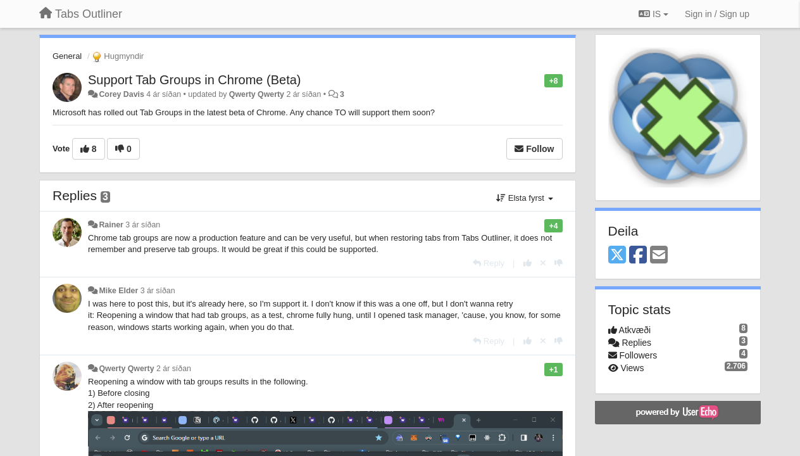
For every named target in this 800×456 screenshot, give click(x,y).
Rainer (111, 224)
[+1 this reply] (527, 263)
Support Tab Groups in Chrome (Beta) (194, 80)
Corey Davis (121, 94)
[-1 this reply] (558, 263)
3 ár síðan (142, 224)
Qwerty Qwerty (256, 94)
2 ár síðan (173, 368)
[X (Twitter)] (617, 255)
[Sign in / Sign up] (717, 14)
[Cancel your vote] (543, 263)
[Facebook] (638, 255)
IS (653, 14)
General (67, 56)
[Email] (659, 255)
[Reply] (488, 263)
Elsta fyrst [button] (524, 198)
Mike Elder (118, 290)
